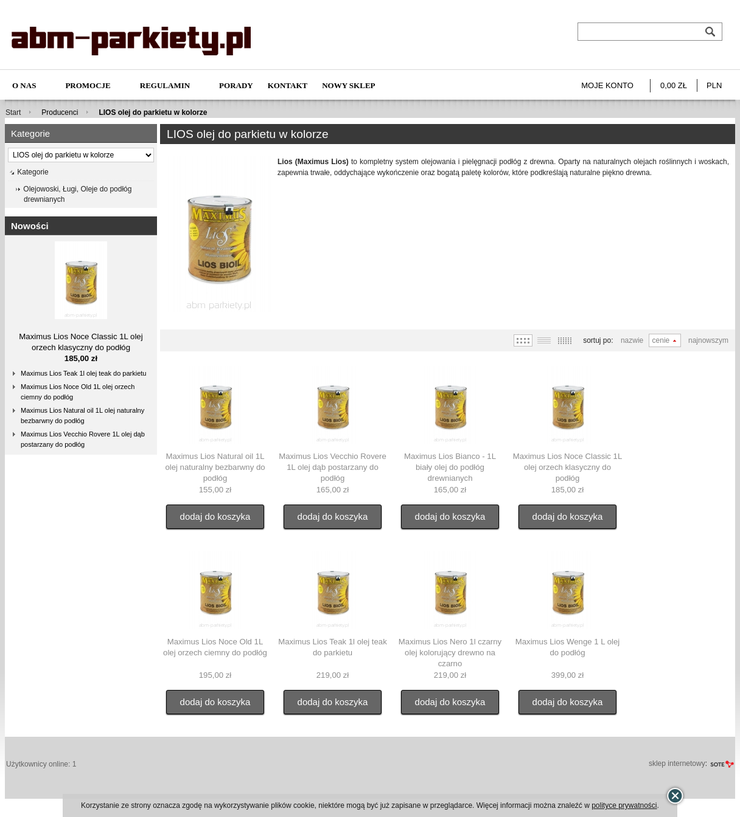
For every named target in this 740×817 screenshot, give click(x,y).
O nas (24, 85)
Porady (236, 85)
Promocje (87, 85)
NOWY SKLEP (348, 85)
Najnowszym (708, 340)
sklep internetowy (677, 763)
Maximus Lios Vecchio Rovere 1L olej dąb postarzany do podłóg (83, 439)
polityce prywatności (624, 805)
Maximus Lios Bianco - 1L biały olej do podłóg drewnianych (450, 467)
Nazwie (632, 340)
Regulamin (165, 85)
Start (13, 112)
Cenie (661, 340)
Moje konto (607, 85)
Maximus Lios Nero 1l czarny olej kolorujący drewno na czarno (450, 652)
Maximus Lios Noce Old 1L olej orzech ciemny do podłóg (77, 392)
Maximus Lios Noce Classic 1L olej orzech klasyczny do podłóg (568, 467)
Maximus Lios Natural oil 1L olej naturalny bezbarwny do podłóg (82, 415)
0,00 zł (673, 85)
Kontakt (288, 85)
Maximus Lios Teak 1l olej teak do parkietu (83, 373)
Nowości (30, 226)
